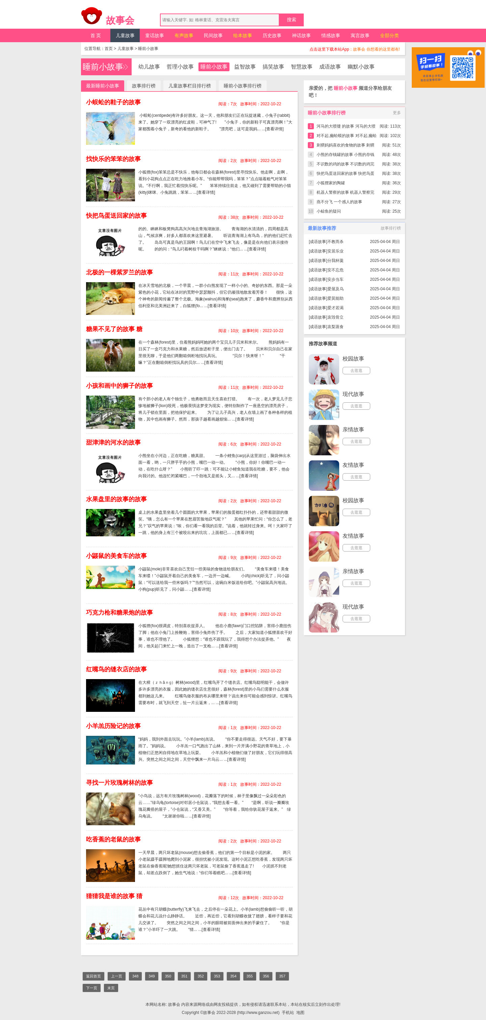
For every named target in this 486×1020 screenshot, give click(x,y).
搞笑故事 (273, 67)
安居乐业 (335, 251)
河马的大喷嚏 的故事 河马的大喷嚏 (346, 127)
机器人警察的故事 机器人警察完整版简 (345, 193)
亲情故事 (353, 429)
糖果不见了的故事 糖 (114, 329)
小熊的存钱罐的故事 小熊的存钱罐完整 (345, 155)
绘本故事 (242, 35)
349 (151, 976)
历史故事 (272, 35)
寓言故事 (360, 35)
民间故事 (213, 35)
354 (233, 976)
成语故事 (330, 67)
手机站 (288, 1012)
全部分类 (389, 35)
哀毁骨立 (335, 317)
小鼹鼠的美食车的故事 (116, 556)
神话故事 (301, 35)
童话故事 (154, 35)
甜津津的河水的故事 (113, 442)
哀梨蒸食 (335, 326)
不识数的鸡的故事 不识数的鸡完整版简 (345, 165)
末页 (111, 988)
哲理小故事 (180, 67)
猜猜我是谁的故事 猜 (114, 896)
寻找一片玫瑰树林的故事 (119, 782)
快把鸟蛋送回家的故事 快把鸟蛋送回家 (345, 174)
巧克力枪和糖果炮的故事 (119, 612)
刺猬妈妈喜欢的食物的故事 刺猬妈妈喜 (345, 146)
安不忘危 (335, 270)
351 (184, 976)
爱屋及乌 (335, 289)
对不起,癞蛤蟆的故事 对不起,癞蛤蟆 (347, 136)
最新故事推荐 (322, 228)
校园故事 (353, 358)
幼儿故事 (149, 67)
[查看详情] (274, 129)
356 (266, 976)
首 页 (95, 35)
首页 (109, 48)
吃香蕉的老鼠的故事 (113, 839)
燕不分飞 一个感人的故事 (339, 201)
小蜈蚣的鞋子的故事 (113, 102)
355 (250, 976)
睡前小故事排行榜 (243, 85)
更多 (397, 112)
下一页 (91, 988)
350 (168, 976)
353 (217, 976)
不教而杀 (335, 241)
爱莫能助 (335, 298)
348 (135, 976)
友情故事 (353, 465)
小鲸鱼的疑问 (329, 211)
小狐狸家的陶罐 (331, 183)
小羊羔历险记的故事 (113, 726)
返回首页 (93, 976)
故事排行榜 (144, 85)
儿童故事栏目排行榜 (189, 85)
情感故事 (330, 35)
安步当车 (335, 279)
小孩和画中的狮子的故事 (119, 385)
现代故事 (353, 394)
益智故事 (245, 67)
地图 (300, 1012)
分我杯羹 (335, 260)
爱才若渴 (335, 307)
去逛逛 (356, 370)
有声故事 (183, 35)
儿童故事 (125, 35)
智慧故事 (302, 67)
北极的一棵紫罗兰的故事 (119, 272)
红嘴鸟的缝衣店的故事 (116, 669)
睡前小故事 (148, 48)
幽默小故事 (361, 67)
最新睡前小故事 (102, 85)
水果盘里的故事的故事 (116, 499)
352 (200, 976)
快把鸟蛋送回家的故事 (116, 215)
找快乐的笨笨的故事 (113, 159)
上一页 (116, 976)
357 (282, 976)
